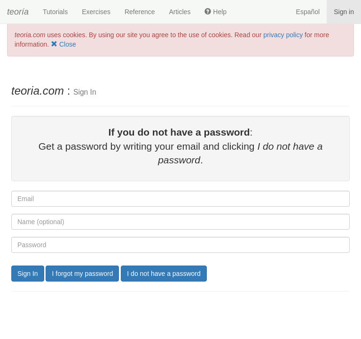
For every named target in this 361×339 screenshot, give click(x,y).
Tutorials (55, 12)
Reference (140, 12)
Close (63, 44)
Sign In (27, 273)
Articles (179, 12)
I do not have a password (163, 273)
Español (308, 12)
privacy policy (283, 35)
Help (215, 12)
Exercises (96, 12)
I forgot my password (82, 273)
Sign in (344, 12)
